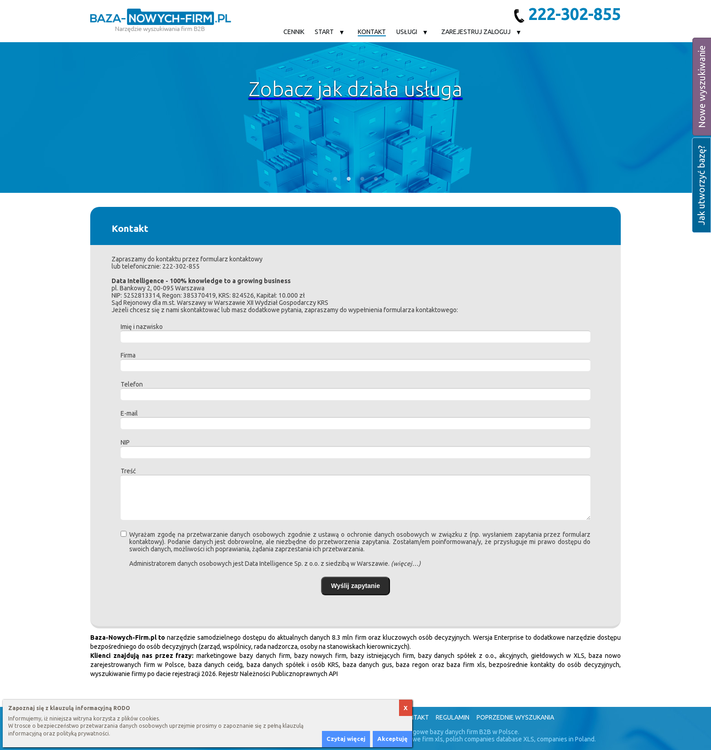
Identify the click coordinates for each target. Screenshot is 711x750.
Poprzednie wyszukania (515, 717)
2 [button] (348, 179)
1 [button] (335, 179)
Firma (128, 355)
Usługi (406, 31)
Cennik (293, 31)
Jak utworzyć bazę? (701, 185)
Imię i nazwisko (142, 326)
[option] (355, 117)
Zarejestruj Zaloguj (476, 31)
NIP (125, 442)
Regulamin (452, 717)
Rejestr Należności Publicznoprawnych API (278, 673)
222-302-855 (567, 14)
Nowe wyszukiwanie (701, 86)
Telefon (132, 384)
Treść (128, 471)
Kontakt (372, 31)
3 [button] (362, 179)
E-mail (129, 413)
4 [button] (375, 179)
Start (324, 31)
